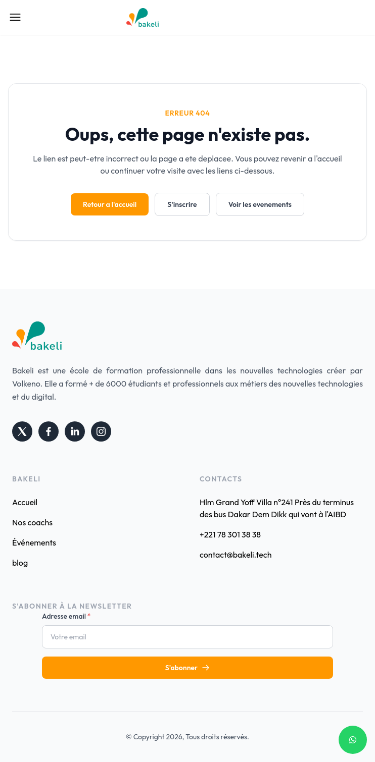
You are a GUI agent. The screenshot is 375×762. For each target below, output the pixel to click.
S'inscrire (182, 204)
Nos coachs (32, 522)
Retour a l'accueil (109, 204)
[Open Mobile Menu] (15, 17)
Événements (34, 542)
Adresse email (66, 616)
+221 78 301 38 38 (230, 534)
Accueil (24, 502)
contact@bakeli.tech (235, 555)
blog (20, 563)
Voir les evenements (260, 204)
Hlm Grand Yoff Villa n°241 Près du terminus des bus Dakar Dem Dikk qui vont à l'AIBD (277, 508)
